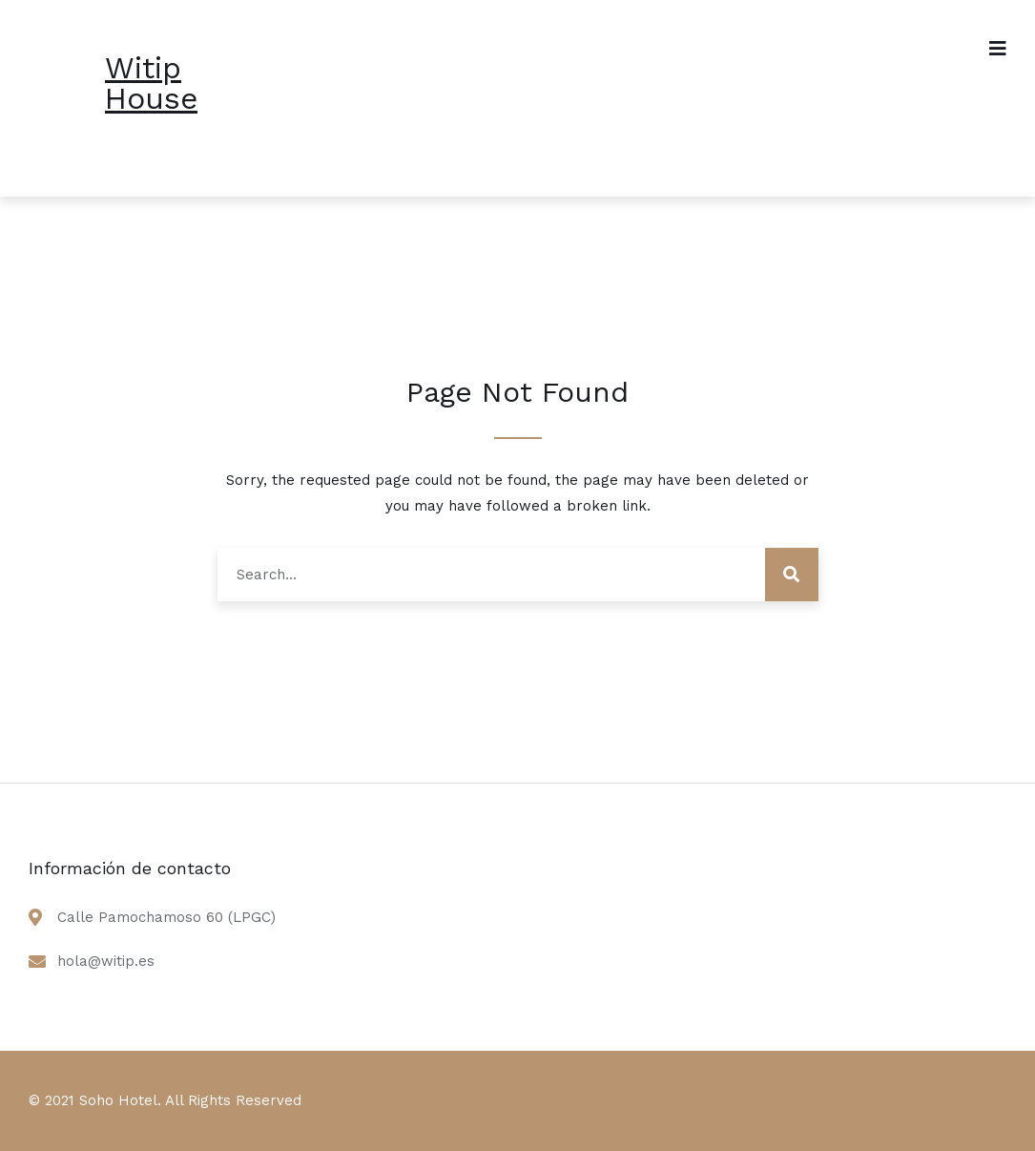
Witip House (151, 83)
